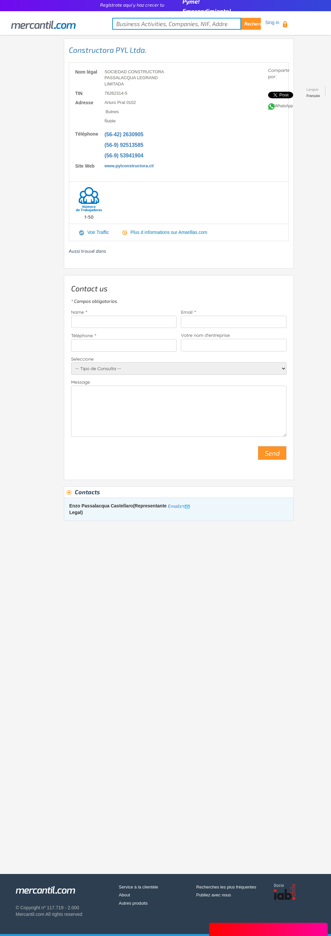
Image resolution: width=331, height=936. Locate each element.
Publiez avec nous (213, 894)
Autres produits (133, 903)
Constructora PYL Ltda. (108, 49)
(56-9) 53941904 (123, 155)
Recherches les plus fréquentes (226, 887)
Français (313, 96)
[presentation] (121, 455)
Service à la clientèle (138, 887)
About (124, 894)
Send (272, 453)
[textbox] (186, 24)
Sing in (272, 22)
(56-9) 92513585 (123, 145)
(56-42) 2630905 (123, 134)
